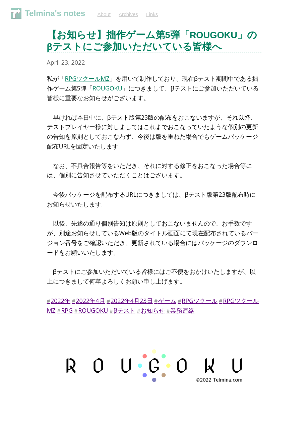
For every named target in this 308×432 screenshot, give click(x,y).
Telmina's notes (55, 13)
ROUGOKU (107, 88)
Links (152, 14)
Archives (128, 14)
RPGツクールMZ (87, 78)
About (104, 14)
